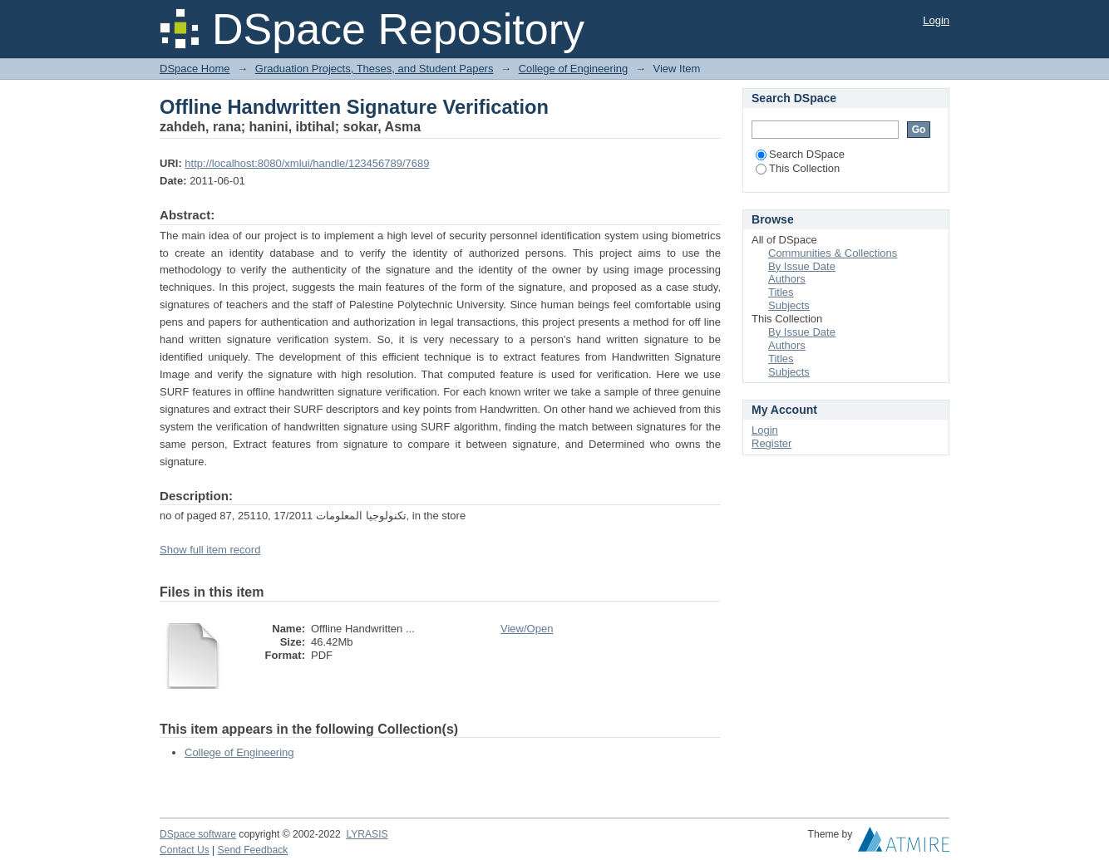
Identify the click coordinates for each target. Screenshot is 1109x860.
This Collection (798, 168)
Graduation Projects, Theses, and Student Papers (374, 68)
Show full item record (210, 549)
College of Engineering (573, 68)
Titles (781, 292)
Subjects (789, 305)
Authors (787, 279)
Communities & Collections (832, 253)
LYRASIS (366, 834)
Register (771, 443)
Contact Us (184, 850)
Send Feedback (253, 850)
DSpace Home (195, 68)
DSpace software (198, 834)
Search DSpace (800, 154)
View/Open (526, 628)
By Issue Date (801, 266)
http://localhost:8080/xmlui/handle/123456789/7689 (307, 163)
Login (936, 20)
